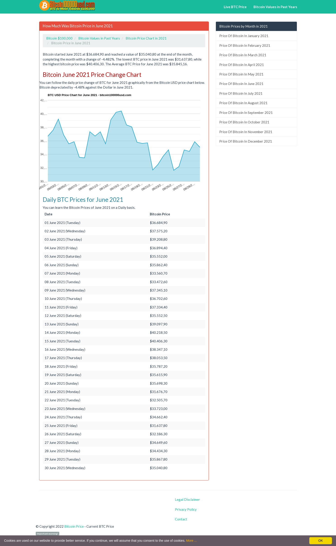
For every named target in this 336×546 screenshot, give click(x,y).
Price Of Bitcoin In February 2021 (244, 45)
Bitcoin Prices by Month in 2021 (243, 26)
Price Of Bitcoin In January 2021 (243, 36)
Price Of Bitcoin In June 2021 (241, 84)
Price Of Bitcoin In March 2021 (242, 55)
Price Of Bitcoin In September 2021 (246, 113)
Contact (181, 519)
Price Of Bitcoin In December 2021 (245, 141)
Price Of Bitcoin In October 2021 (244, 122)
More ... (191, 540)
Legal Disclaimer (187, 499)
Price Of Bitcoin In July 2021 (240, 93)
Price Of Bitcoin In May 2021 (241, 74)
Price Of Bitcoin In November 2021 (245, 132)
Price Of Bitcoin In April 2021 (241, 65)
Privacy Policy (186, 509)
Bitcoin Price (74, 526)
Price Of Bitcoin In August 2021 (243, 103)
